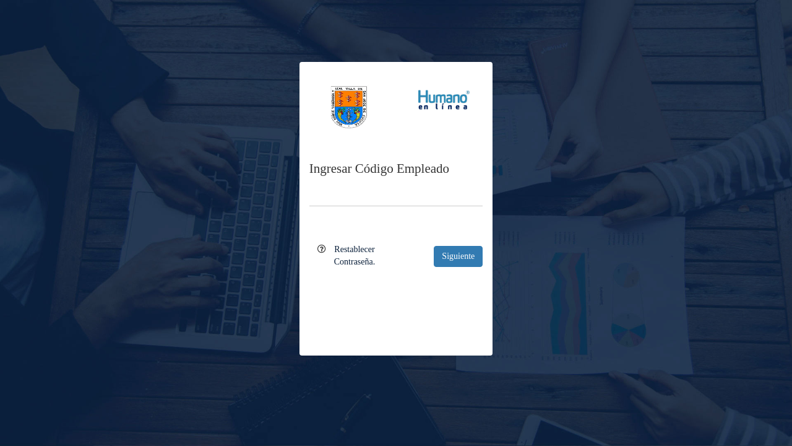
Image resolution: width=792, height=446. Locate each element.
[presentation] (396, 303)
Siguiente (458, 256)
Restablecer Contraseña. (354, 255)
